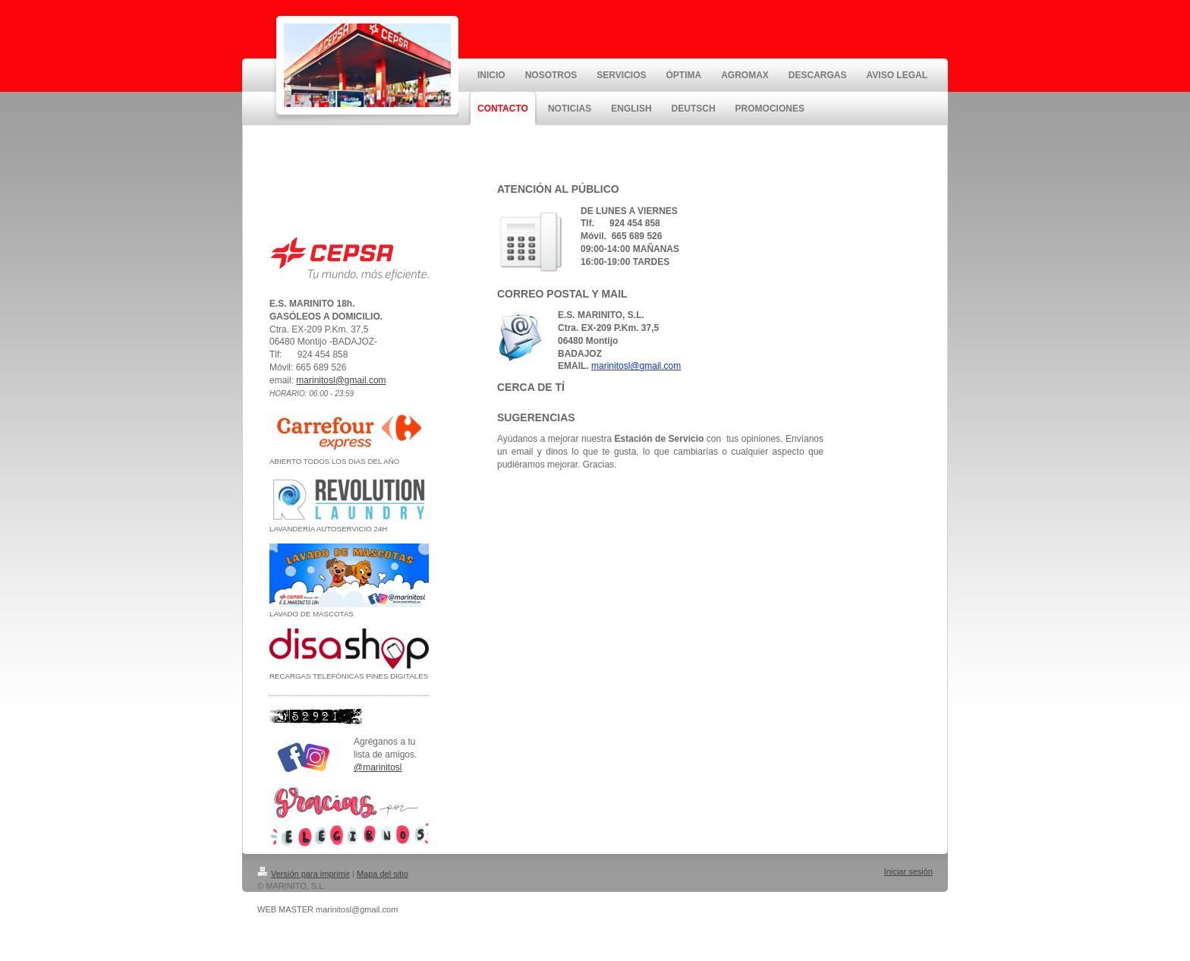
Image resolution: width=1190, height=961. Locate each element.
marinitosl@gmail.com (341, 380)
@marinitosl (378, 767)
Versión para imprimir (303, 873)
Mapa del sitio (382, 873)
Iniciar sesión (908, 871)
